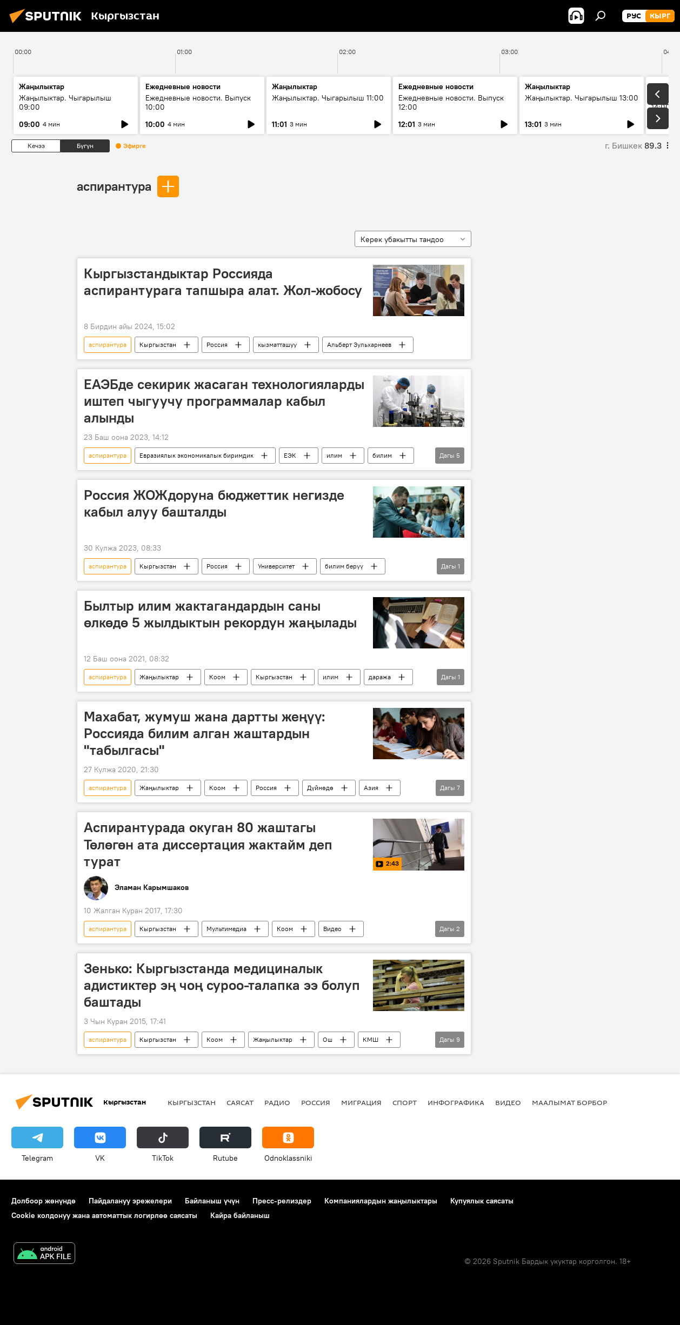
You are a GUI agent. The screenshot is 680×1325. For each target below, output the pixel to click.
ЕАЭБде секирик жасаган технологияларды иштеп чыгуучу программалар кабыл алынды (224, 401)
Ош (327, 1039)
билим (382, 455)
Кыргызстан (157, 344)
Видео (332, 929)
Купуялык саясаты (482, 1201)
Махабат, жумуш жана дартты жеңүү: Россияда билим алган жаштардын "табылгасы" (204, 733)
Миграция (361, 1102)
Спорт (404, 1102)
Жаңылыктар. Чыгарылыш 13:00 (581, 98)
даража (380, 677)
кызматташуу (277, 344)
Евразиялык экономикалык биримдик (196, 455)
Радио (277, 1102)
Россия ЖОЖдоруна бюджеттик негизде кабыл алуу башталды (214, 503)
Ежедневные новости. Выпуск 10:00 (198, 102)
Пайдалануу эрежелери (130, 1201)
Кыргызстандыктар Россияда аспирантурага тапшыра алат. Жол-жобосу (223, 282)
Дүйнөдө (320, 788)
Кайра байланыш (240, 1215)
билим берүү (344, 566)
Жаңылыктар (159, 677)
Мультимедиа (226, 929)
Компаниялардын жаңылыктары (380, 1201)
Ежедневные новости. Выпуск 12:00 (451, 102)
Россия (217, 344)
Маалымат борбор (569, 1102)
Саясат (240, 1102)
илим (334, 455)
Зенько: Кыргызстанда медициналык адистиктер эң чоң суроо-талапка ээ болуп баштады (222, 985)
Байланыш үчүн (212, 1201)
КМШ (370, 1039)
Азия (371, 788)
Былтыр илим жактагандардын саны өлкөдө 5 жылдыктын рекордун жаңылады (220, 614)
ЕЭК (290, 455)
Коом (217, 677)
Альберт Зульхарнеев (359, 344)
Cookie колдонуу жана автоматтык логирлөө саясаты (104, 1215)
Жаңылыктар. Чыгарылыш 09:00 (65, 102)
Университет (276, 566)
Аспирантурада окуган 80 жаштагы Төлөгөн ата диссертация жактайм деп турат (208, 844)
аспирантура (114, 186)
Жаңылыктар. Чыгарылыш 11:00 (328, 98)
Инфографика (456, 1102)
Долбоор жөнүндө (43, 1201)
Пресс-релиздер (281, 1201)
